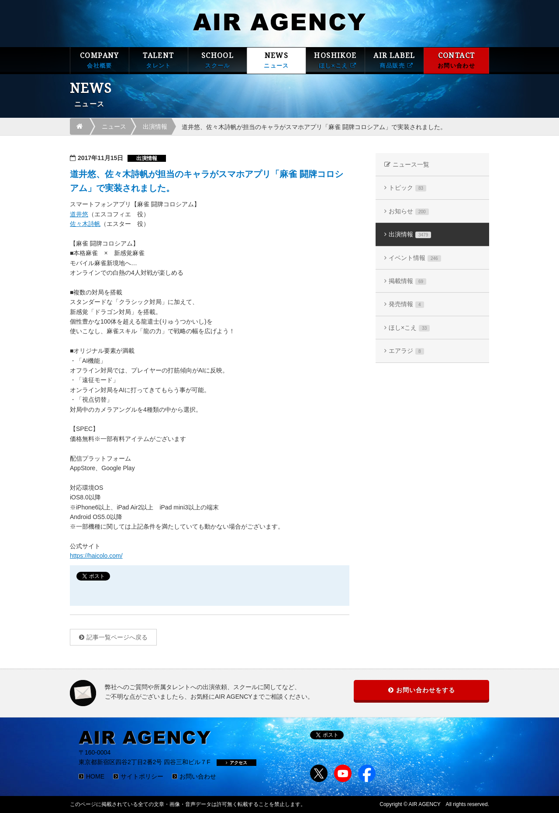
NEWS (276, 60)
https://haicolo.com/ (96, 555)
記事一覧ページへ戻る (117, 637)
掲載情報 (407, 281)
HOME (95, 776)
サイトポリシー (142, 776)
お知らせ (409, 211)
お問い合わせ (197, 776)
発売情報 (406, 304)
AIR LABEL (394, 60)
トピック (407, 187)
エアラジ (406, 351)
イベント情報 (415, 258)
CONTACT (456, 60)
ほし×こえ (409, 327)
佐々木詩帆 (85, 223)
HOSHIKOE (335, 60)
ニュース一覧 (411, 164)
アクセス (236, 762)
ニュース (114, 126)
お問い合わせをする (425, 690)
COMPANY (99, 60)
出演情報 (155, 126)
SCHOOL (217, 60)
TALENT (158, 60)
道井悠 (79, 214)
